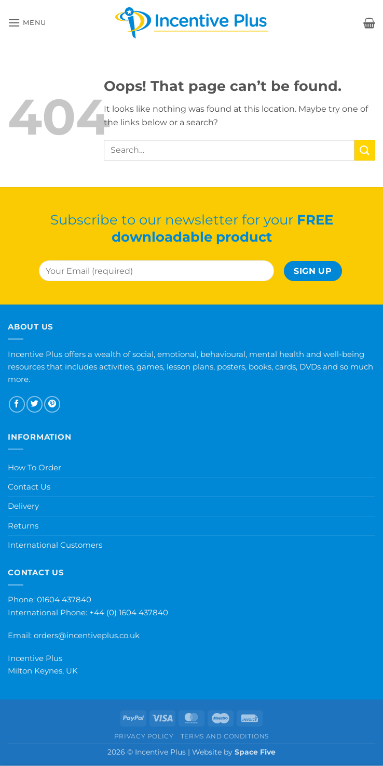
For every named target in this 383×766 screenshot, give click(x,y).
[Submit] (364, 150)
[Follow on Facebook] (17, 404)
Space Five (255, 752)
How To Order (34, 467)
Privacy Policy (144, 736)
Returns (23, 526)
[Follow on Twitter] (34, 404)
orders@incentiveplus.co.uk (87, 635)
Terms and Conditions (225, 736)
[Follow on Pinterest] (52, 404)
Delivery (23, 506)
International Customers (55, 545)
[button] (27, 22)
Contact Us (29, 487)
